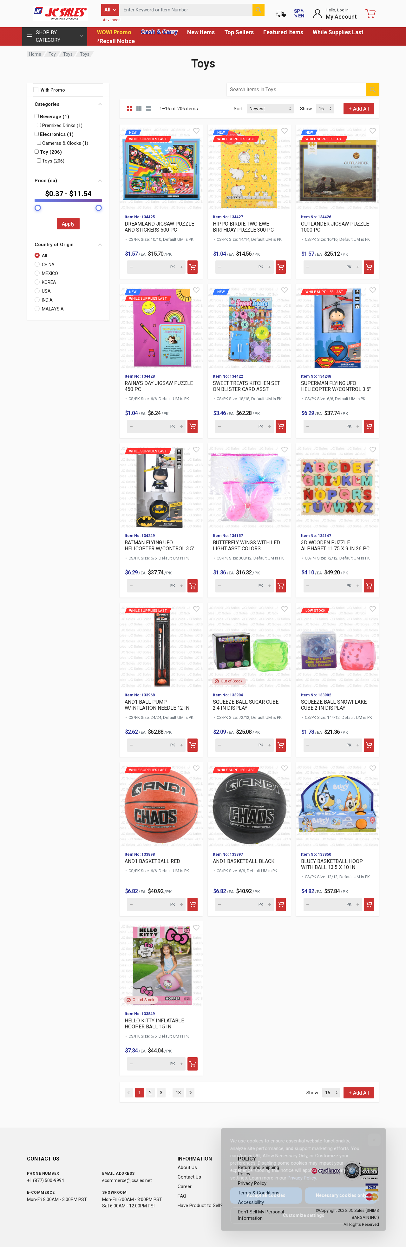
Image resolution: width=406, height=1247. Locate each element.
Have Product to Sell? (200, 1205)
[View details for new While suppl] (161, 167)
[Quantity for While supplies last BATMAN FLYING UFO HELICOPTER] (156, 585)
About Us (187, 1167)
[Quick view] (196, 131)
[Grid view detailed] (139, 108)
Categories (68, 104)
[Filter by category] (110, 10)
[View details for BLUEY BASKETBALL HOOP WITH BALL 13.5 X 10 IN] (337, 804)
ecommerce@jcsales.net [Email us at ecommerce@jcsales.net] (127, 1180)
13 (178, 1093)
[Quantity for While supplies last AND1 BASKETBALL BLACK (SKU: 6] (244, 904)
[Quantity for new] (244, 426)
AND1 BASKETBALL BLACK (243, 861)
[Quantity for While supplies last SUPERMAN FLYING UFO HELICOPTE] (333, 426)
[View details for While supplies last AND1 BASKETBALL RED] (161, 804)
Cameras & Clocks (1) (62, 143)
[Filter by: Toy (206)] (37, 152)
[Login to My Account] (335, 13)
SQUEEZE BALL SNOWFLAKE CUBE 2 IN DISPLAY (334, 705)
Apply (68, 224)
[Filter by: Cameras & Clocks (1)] (39, 143)
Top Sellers (239, 32)
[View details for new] (249, 326)
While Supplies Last (338, 32)
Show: (306, 109)
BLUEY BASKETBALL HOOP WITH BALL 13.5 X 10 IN (332, 864)
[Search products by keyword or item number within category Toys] (296, 89)
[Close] (369, 1140)
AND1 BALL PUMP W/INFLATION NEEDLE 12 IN (157, 705)
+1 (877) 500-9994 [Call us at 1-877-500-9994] (45, 1180)
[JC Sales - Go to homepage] (60, 13)
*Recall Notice (116, 41)
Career (185, 1186)
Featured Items (283, 32)
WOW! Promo (114, 32)
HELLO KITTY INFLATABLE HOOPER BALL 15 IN (154, 1024)
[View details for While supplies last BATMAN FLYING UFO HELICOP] (161, 485)
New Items (201, 32)
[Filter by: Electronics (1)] (37, 134)
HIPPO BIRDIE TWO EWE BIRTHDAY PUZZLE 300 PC (243, 227)
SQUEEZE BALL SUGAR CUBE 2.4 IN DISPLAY (245, 705)
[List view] (148, 108)
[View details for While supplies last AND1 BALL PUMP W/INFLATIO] (161, 645)
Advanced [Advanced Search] (112, 20)
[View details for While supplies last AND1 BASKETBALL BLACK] (249, 804)
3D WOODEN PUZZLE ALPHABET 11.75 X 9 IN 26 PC (335, 546)
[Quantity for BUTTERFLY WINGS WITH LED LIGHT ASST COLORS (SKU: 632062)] (244, 585)
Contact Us (189, 1177)
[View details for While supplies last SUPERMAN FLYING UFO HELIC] (337, 326)
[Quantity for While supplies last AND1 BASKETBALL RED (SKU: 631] (156, 904)
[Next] (190, 1092)
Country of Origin (68, 244)
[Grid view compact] (129, 108)
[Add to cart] (192, 267)
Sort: (239, 109)
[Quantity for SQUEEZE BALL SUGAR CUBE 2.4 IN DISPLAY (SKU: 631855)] (244, 745)
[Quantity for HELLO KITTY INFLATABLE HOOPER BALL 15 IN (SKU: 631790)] (156, 1064)
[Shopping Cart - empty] (370, 13)
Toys (68, 54)
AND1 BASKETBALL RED (152, 861)
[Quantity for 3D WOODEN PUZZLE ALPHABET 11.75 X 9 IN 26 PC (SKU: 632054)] (333, 585)
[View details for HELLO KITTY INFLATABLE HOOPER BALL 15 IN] (161, 963)
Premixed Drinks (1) (59, 125)
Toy (52, 54)
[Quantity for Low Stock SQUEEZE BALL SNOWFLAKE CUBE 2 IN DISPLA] (333, 745)
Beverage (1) (52, 116)
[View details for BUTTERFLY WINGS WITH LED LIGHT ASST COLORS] (249, 485)
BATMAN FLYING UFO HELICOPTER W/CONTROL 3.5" (159, 546)
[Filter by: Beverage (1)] (37, 116)
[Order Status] (280, 13)
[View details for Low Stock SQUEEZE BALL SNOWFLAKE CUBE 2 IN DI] (337, 645)
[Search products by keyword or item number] (192, 10)
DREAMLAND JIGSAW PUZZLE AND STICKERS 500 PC (159, 227)
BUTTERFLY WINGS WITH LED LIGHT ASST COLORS (246, 546)
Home (35, 54)
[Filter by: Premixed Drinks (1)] (39, 125)
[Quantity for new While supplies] (156, 267)
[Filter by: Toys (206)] (39, 160)
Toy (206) (48, 152)
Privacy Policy (297, 1178)
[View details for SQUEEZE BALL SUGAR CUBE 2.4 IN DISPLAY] (249, 645)
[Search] (258, 10)
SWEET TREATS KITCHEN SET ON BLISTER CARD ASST (246, 386)
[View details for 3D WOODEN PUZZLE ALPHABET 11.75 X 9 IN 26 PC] (337, 485)
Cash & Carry (159, 31)
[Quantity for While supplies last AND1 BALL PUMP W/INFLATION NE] (156, 745)
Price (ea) (68, 180)
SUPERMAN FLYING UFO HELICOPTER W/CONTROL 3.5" (336, 386)
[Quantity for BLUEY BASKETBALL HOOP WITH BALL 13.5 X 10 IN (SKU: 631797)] (333, 904)
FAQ (182, 1196)
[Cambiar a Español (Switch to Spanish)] (299, 13)
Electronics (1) (54, 134)
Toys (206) (50, 161)
